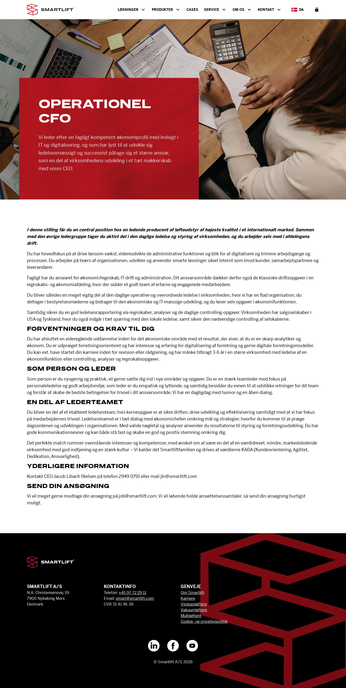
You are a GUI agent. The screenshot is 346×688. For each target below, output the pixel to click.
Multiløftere (191, 615)
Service (215, 10)
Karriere (188, 598)
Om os (242, 10)
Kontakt (270, 10)
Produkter (166, 10)
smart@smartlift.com (135, 598)
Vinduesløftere (194, 604)
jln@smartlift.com (179, 476)
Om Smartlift (192, 592)
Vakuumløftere (194, 610)
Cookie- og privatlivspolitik (204, 621)
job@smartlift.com (138, 496)
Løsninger (132, 10)
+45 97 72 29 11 (132, 592)
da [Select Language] (297, 10)
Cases (192, 9)
